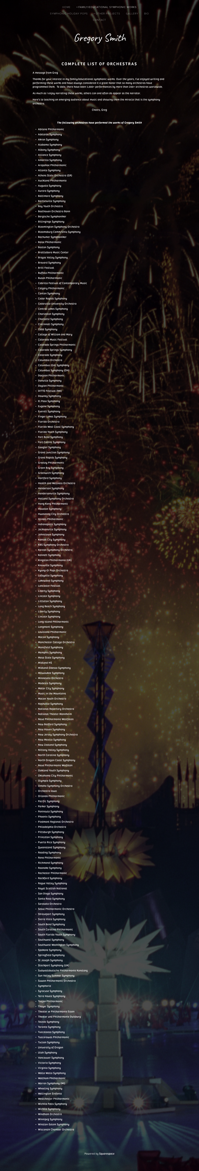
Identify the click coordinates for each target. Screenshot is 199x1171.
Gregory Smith (99, 37)
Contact (99, 20)
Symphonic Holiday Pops (69, 13)
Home (66, 7)
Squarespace (106, 1153)
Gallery (132, 13)
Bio (146, 13)
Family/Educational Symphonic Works (107, 7)
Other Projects (108, 13)
